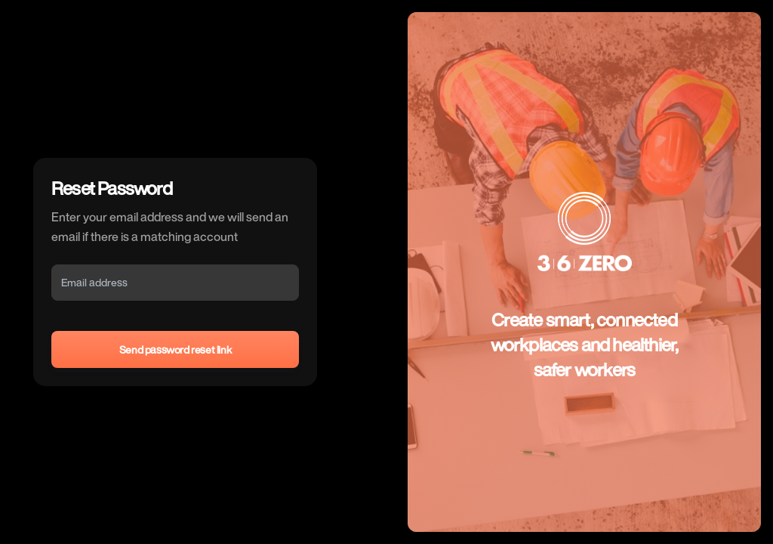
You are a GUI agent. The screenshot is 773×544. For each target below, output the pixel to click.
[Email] (175, 282)
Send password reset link (175, 349)
